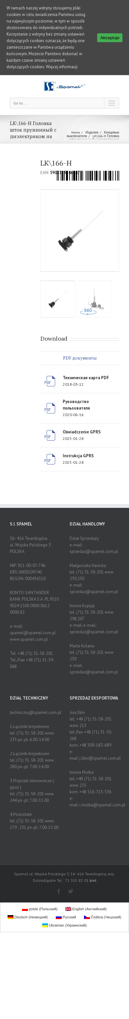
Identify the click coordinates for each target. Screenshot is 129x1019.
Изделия (91, 132)
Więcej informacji (61, 67)
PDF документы (80, 358)
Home (75, 132)
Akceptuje (109, 37)
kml (93, 880)
